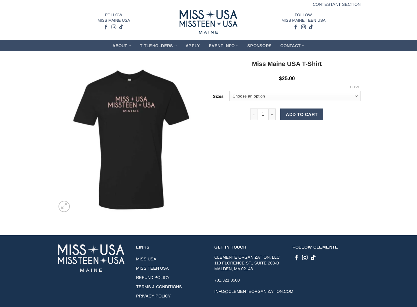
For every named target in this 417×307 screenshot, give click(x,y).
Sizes (218, 96)
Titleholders (158, 45)
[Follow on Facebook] (106, 27)
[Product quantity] (263, 114)
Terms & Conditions (159, 286)
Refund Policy (153, 277)
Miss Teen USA (152, 268)
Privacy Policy (153, 296)
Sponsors (259, 45)
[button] (64, 206)
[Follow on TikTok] (121, 27)
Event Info (224, 45)
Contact (292, 45)
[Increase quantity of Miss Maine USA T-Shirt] (272, 114)
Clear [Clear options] (355, 87)
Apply (193, 45)
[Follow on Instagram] (113, 27)
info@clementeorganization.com (253, 291)
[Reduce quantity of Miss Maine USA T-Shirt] (253, 114)
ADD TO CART (301, 114)
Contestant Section (337, 4)
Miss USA (146, 259)
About (121, 45)
